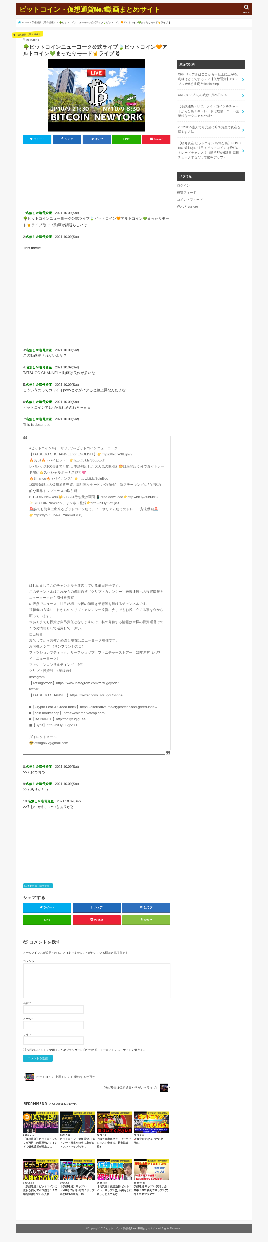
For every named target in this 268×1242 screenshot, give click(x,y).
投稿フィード (186, 187)
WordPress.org (187, 200)
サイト (27, 1036)
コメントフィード (189, 194)
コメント (28, 963)
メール (28, 1020)
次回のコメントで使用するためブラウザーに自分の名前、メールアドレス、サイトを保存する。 (87, 1051)
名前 (27, 1005)
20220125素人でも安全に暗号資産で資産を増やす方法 (209, 126)
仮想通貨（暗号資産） (39, 885)
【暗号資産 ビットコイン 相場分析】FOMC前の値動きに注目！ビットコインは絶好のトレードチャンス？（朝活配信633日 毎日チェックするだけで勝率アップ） (209, 146)
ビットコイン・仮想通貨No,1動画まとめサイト (90, 9)
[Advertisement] (96, 179)
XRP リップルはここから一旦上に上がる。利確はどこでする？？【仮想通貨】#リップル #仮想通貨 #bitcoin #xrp (209, 78)
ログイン (183, 180)
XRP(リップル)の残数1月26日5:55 (201, 93)
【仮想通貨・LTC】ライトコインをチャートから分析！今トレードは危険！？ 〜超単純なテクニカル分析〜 (209, 109)
